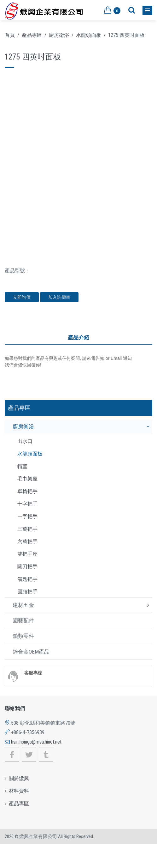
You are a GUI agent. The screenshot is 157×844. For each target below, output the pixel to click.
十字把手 (27, 504)
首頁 (10, 35)
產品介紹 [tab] (78, 337)
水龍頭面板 (88, 35)
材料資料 (19, 791)
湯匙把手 (27, 579)
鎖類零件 (23, 636)
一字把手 (27, 516)
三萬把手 (27, 529)
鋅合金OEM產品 (31, 652)
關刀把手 (27, 566)
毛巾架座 (27, 479)
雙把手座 (27, 554)
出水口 (24, 441)
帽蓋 (22, 466)
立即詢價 (22, 297)
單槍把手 (27, 491)
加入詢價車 (59, 297)
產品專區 (32, 35)
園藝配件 (23, 620)
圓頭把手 (27, 592)
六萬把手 (27, 542)
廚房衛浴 (59, 35)
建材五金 (23, 605)
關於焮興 (19, 778)
